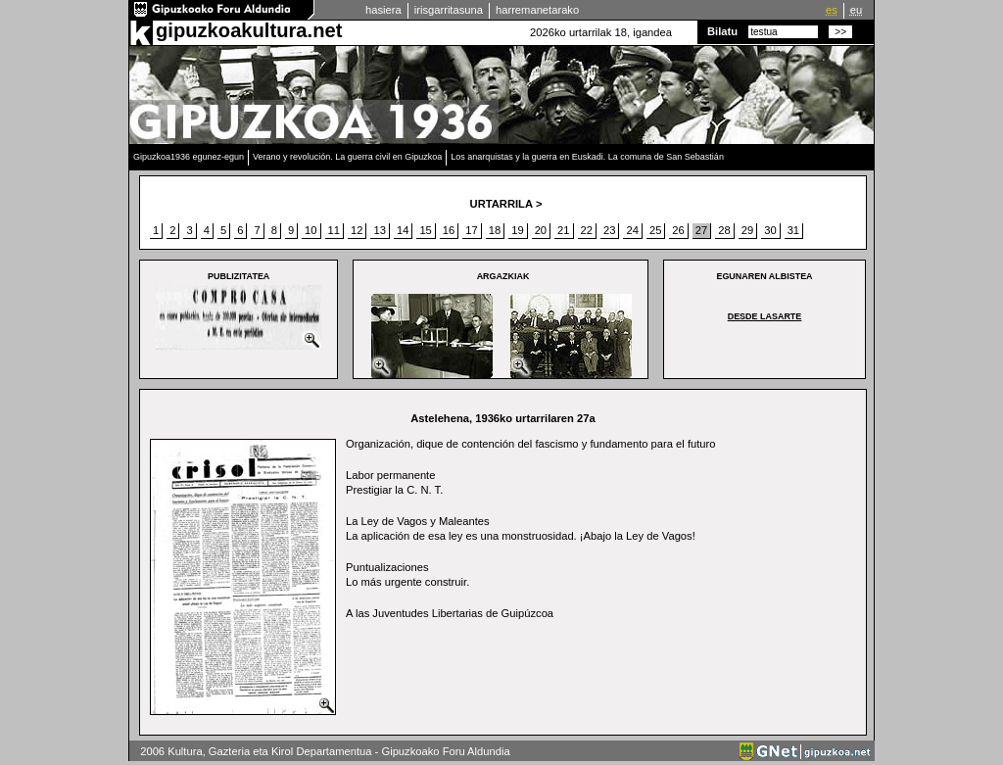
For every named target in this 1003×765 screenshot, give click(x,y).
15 (425, 230)
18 (495, 230)
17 (471, 230)
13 (379, 230)
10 (310, 230)
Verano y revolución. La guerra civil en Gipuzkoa (347, 157)
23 (609, 230)
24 (632, 230)
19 (517, 230)
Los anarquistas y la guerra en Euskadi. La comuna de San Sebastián (587, 157)
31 (793, 230)
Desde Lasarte (765, 316)
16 (448, 230)
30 (770, 230)
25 (655, 230)
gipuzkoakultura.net (249, 30)
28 (724, 230)
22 (587, 230)
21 (563, 230)
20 (541, 230)
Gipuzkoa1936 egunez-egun (188, 157)
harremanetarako (537, 10)
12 (356, 230)
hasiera (383, 10)
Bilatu (722, 31)
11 (334, 230)
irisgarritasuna (448, 10)
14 (402, 230)
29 (747, 230)
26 (678, 230)
